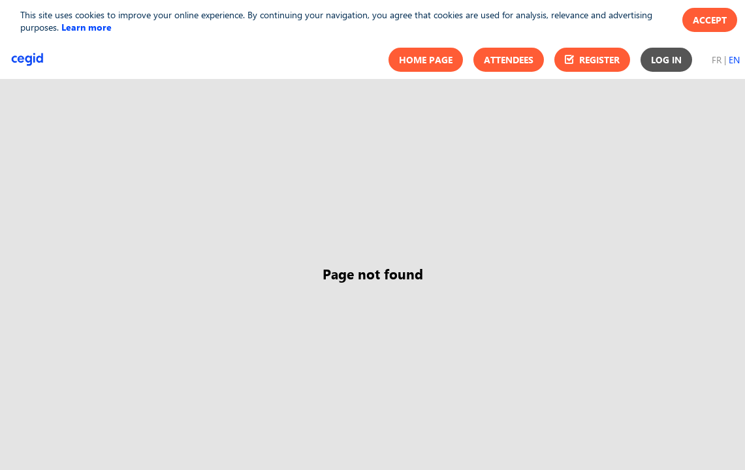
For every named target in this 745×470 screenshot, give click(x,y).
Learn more (86, 27)
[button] (425, 60)
